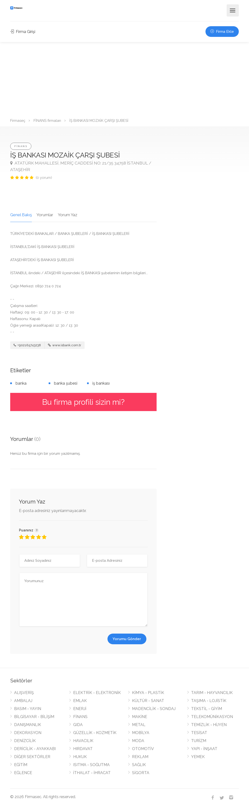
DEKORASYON (27, 732)
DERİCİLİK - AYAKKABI (35, 748)
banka (21, 383)
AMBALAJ (23, 700)
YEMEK (198, 756)
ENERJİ (79, 708)
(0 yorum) (44, 177)
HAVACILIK (83, 740)
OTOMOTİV (143, 748)
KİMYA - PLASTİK (148, 692)
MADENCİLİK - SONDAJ (154, 708)
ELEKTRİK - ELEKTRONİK (97, 692)
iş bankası (101, 383)
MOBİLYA (140, 732)
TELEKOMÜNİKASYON (212, 716)
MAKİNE (139, 716)
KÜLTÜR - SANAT (148, 700)
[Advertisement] (124, 78)
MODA (138, 740)
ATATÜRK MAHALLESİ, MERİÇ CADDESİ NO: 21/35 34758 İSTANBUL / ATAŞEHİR (80, 166)
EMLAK (80, 700)
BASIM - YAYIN (27, 708)
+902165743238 (27, 345)
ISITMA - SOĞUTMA (91, 764)
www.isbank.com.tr (64, 345)
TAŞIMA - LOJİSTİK (208, 700)
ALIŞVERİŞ (24, 692)
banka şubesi (65, 383)
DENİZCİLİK (25, 740)
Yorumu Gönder (127, 639)
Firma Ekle (222, 31)
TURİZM (198, 740)
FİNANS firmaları (47, 120)
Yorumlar (44, 214)
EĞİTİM (20, 764)
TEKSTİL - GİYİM (206, 708)
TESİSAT (199, 732)
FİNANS (20, 146)
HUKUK (80, 756)
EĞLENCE (23, 772)
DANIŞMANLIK (27, 724)
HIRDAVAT (83, 748)
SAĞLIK (139, 764)
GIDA (78, 724)
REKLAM (140, 756)
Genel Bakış (21, 214)
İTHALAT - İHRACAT (92, 772)
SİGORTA (140, 772)
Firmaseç (17, 120)
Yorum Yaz (67, 214)
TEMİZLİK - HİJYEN (209, 724)
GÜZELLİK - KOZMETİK (94, 732)
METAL (138, 724)
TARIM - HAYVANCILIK (212, 692)
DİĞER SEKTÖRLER (32, 756)
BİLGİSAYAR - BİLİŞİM (34, 716)
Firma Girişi (22, 31)
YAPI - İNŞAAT (204, 748)
